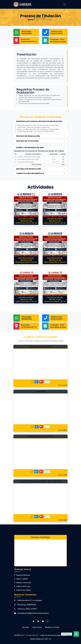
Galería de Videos (23, 590)
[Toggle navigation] (65, 4)
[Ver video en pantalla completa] (32, 381)
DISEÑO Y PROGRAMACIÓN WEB (30, 147)
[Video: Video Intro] (40, 411)
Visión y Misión (22, 579)
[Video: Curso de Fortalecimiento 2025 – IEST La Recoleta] (40, 500)
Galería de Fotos (23, 586)
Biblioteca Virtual (52, 627)
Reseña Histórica (23, 575)
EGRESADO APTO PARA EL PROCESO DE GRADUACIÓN (39, 121)
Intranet (25, 627)
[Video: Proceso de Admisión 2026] (40, 366)
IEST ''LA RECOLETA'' (30, 635)
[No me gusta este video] (41, 381)
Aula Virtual (37, 627)
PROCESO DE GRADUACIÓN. (28, 136)
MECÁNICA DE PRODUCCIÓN (28, 169)
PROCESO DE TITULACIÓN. (27, 141)
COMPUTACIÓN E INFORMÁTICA (30, 173)
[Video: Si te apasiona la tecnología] (40, 456)
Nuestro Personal (23, 582)
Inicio (30, 19)
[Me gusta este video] (36, 381)
